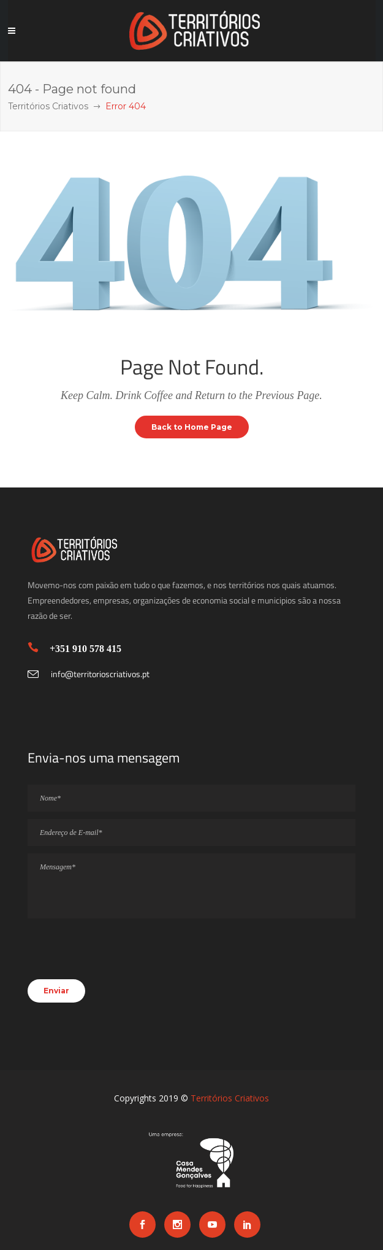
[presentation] (121, 955)
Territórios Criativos (48, 106)
